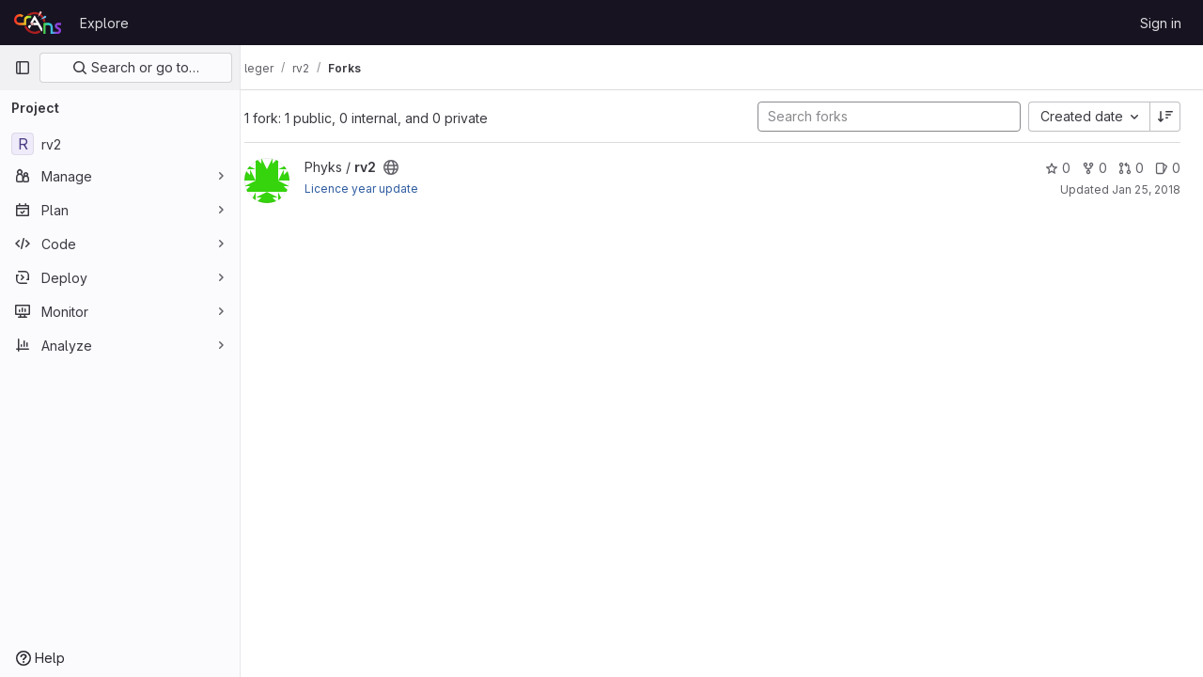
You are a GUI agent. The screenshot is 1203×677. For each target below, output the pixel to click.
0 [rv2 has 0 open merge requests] (1131, 168)
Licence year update (380, 188)
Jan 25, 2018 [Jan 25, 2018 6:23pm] (1146, 189)
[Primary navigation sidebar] (23, 68)
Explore (104, 23)
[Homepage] (37, 23)
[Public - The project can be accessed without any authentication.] (409, 167)
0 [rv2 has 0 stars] (1057, 168)
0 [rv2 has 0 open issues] (1167, 168)
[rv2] (120, 144)
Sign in (1160, 23)
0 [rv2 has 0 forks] (1094, 168)
